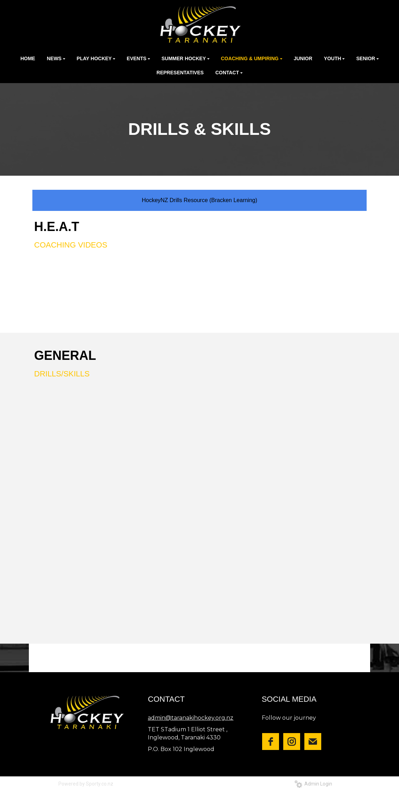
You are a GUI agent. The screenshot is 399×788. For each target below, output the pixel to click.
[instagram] (291, 741)
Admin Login (313, 784)
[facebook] (270, 741)
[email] (312, 741)
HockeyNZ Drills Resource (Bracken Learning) (199, 200)
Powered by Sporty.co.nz (85, 784)
